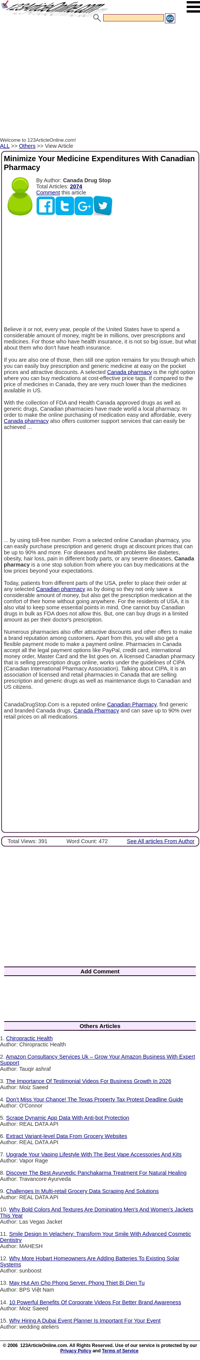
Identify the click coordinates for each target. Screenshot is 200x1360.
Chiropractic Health (29, 1038)
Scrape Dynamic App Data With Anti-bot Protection (67, 1118)
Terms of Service (120, 1351)
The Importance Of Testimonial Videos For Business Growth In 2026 (88, 1081)
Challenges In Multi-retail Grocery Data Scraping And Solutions (82, 1191)
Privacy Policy (75, 1351)
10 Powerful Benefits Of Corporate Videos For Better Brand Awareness (95, 1302)
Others (27, 146)
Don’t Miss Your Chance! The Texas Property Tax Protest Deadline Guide (94, 1099)
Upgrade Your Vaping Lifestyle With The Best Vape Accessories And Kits (94, 1154)
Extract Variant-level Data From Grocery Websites (66, 1136)
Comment (48, 192)
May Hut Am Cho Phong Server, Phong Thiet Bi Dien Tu (77, 1283)
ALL (5, 146)
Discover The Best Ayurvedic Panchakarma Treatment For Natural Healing (96, 1173)
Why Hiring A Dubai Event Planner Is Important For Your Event (85, 1321)
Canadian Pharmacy (131, 704)
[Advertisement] (100, 81)
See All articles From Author (161, 841)
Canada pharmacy (129, 372)
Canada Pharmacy (96, 711)
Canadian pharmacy (60, 589)
